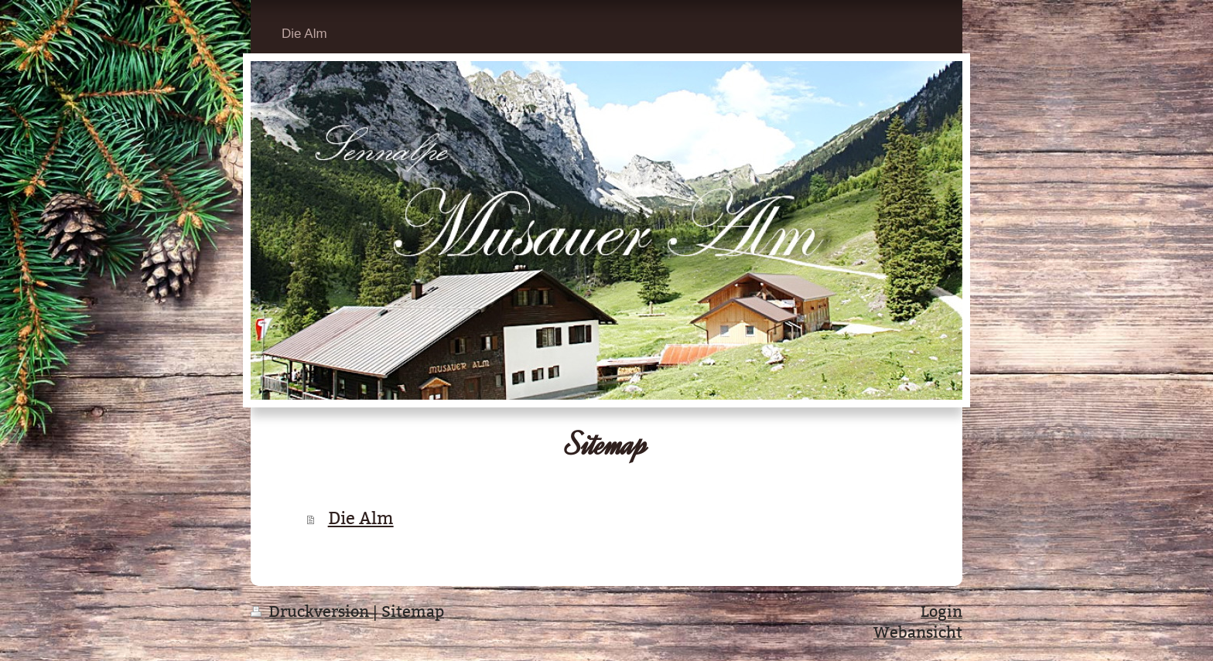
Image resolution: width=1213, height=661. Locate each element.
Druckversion (312, 611)
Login (941, 611)
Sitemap (412, 611)
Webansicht (917, 632)
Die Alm (361, 518)
